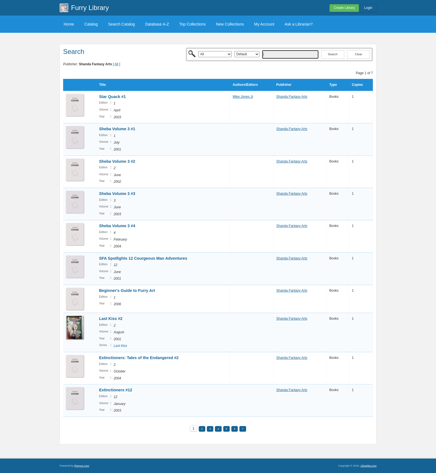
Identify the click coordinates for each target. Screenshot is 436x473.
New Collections (230, 24)
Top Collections (192, 24)
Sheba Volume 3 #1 (117, 129)
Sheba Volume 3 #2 (117, 161)
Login (368, 8)
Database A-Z (157, 24)
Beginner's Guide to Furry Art (127, 290)
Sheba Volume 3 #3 (117, 193)
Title (102, 85)
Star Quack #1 (112, 96)
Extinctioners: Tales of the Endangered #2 (139, 358)
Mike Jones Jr (243, 97)
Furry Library (90, 7)
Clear (358, 54)
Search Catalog (121, 24)
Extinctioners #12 (115, 390)
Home (69, 24)
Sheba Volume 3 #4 (117, 226)
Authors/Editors (245, 85)
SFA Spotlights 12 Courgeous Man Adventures (143, 258)
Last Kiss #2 (110, 318)
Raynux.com (81, 465)
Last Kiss (120, 346)
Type (333, 85)
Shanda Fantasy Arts (291, 97)
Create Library (344, 8)
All (116, 64)
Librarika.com (368, 465)
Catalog (91, 24)
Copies (357, 85)
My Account (264, 24)
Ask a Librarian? (298, 24)
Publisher (284, 85)
